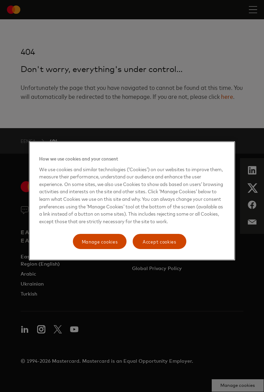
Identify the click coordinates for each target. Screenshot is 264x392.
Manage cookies (100, 241)
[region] (132, 200)
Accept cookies (159, 241)
